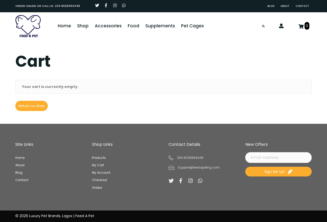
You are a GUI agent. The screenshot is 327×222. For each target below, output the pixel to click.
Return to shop (31, 106)
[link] (271, 6)
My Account (101, 172)
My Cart (98, 165)
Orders (97, 187)
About (20, 165)
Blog (18, 172)
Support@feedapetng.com (199, 167)
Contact (21, 180)
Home (20, 158)
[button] (97, 5)
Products (99, 158)
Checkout (99, 180)
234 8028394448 (67, 6)
